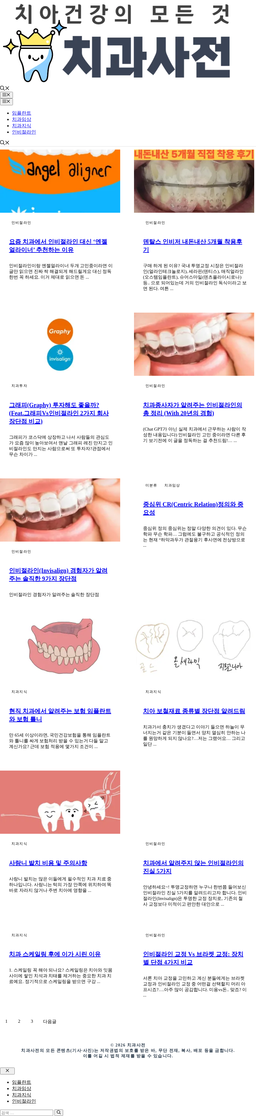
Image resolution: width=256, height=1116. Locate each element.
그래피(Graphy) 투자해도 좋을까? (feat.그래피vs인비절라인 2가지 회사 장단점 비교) (59, 413)
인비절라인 (24, 131)
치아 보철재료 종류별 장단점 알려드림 (194, 711)
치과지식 (21, 125)
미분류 (151, 485)
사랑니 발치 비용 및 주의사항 (48, 863)
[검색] (58, 1112)
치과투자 (19, 386)
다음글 (49, 1021)
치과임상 (21, 119)
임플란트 (21, 113)
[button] (5, 88)
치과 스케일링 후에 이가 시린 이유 (55, 954)
